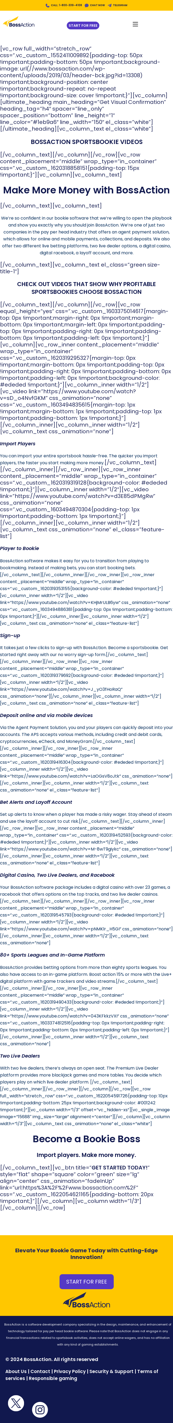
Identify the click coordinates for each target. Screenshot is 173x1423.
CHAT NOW (97, 5)
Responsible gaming (53, 1378)
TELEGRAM (120, 5)
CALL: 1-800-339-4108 (66, 5)
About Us (16, 1371)
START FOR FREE (86, 1281)
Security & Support (111, 1371)
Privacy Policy (70, 1371)
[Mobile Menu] (135, 22)
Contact (40, 1371)
